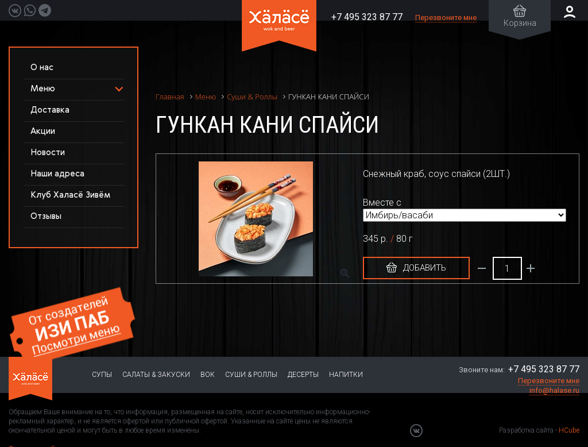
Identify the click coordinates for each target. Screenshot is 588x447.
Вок (207, 375)
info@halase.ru (554, 390)
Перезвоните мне (446, 17)
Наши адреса (57, 173)
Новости (47, 152)
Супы (102, 375)
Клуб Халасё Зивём (70, 195)
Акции (42, 131)
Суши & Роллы (251, 375)
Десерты (303, 375)
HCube (569, 430)
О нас (41, 67)
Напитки (346, 375)
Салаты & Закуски (156, 375)
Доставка (49, 110)
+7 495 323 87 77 (367, 16)
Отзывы (45, 216)
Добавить (416, 268)
